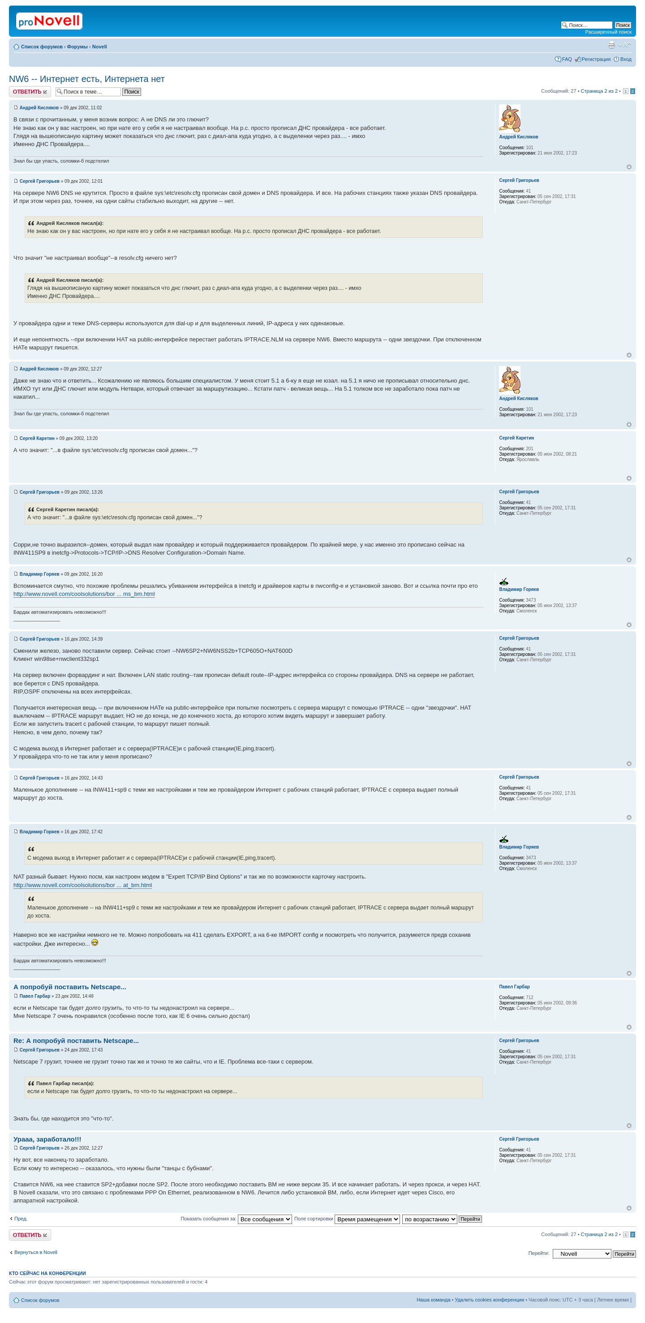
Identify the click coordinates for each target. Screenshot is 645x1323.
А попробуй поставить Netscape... (69, 987)
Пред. (20, 1218)
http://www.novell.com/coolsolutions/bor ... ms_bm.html (84, 593)
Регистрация (596, 59)
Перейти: (539, 1253)
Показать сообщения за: (236, 1218)
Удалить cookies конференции (490, 1299)
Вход (626, 59)
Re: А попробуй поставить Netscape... (76, 1040)
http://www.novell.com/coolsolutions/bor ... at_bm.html (82, 885)
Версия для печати (611, 45)
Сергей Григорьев (40, 181)
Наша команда (433, 1299)
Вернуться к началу (629, 166)
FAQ (567, 59)
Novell (99, 46)
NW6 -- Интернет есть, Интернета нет (87, 79)
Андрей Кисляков (39, 107)
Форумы (77, 46)
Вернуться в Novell (35, 1252)
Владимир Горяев (40, 574)
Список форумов (42, 46)
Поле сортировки (347, 1218)
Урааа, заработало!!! (47, 1139)
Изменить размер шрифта (625, 45)
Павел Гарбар (35, 996)
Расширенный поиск (608, 31)
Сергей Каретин (37, 438)
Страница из (599, 91)
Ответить (30, 91)
